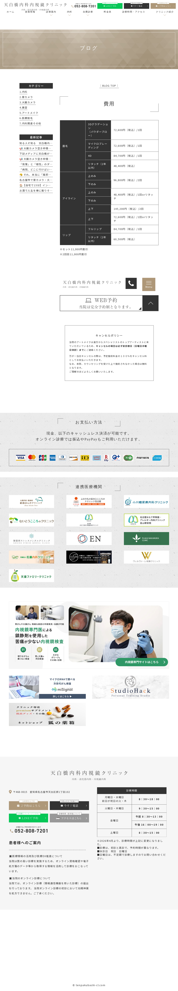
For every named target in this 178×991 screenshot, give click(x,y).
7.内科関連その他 (30, 123)
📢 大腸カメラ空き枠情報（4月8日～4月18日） (49, 148)
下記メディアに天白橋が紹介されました (44, 153)
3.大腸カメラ (27, 102)
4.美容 (23, 107)
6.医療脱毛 (26, 118)
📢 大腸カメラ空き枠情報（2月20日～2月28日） (49, 159)
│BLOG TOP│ (109, 85)
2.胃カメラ (26, 97)
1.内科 (23, 91)
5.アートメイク (28, 113)
